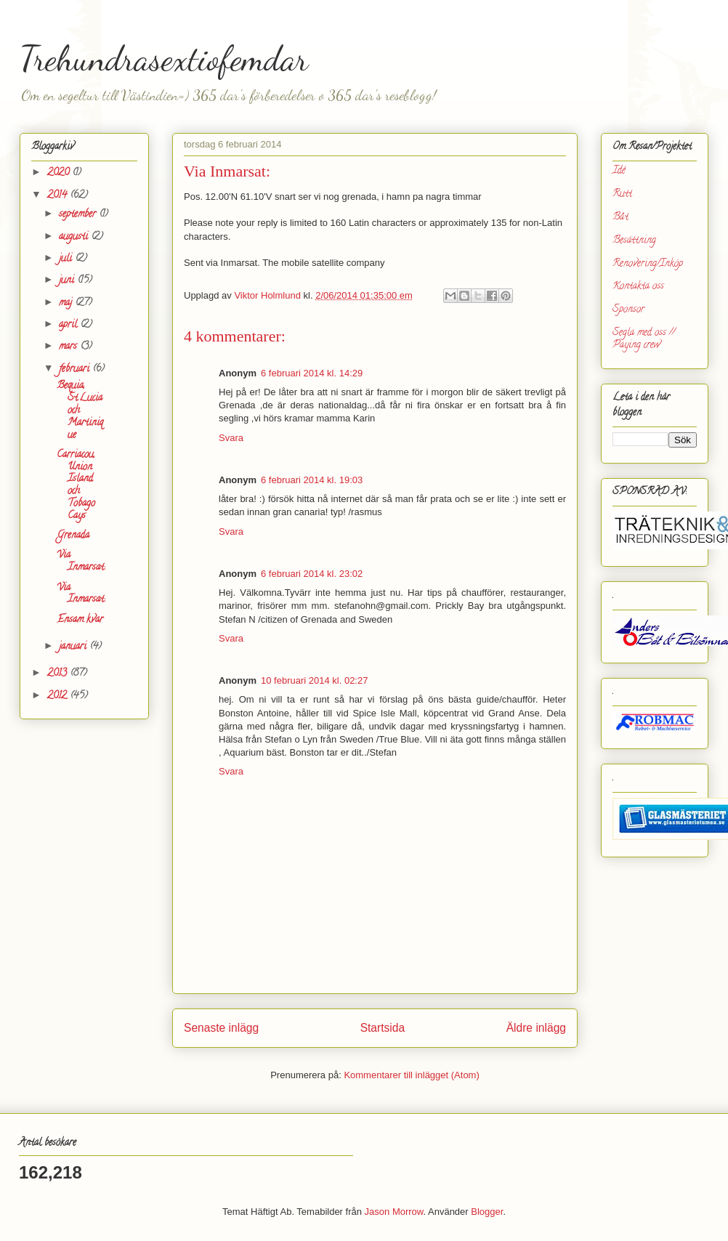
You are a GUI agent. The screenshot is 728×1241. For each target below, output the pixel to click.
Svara (231, 437)
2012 (58, 696)
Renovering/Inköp (647, 264)
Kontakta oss (638, 286)
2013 (58, 674)
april (69, 325)
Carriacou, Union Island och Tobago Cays (76, 486)
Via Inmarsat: (81, 561)
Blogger (487, 1211)
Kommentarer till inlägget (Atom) (411, 1075)
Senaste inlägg (221, 1028)
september (79, 214)
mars (69, 347)
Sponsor (628, 310)
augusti (75, 237)
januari (74, 647)
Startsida (382, 1028)
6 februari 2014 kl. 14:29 (312, 373)
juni (68, 280)
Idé (619, 171)
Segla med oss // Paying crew (643, 339)
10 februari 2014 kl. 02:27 (314, 680)
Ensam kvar (80, 620)
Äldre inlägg (536, 1028)
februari (75, 369)
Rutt (622, 194)
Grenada (73, 535)
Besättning (634, 240)
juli (67, 259)
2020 (59, 173)
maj (67, 303)
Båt (620, 217)
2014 (58, 195)
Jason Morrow (394, 1211)
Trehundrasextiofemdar (164, 58)
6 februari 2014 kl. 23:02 (312, 573)
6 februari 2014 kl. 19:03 (312, 479)
